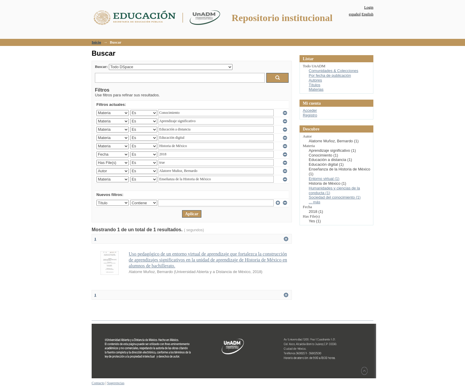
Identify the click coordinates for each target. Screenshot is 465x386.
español (355, 14)
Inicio (96, 42)
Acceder (310, 110)
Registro (310, 115)
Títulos (314, 85)
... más (314, 202)
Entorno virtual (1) (324, 178)
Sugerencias (115, 383)
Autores (315, 80)
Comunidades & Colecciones (333, 70)
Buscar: (101, 66)
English (367, 14)
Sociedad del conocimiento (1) (335, 197)
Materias (316, 89)
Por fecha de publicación (330, 75)
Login (368, 7)
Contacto (98, 383)
